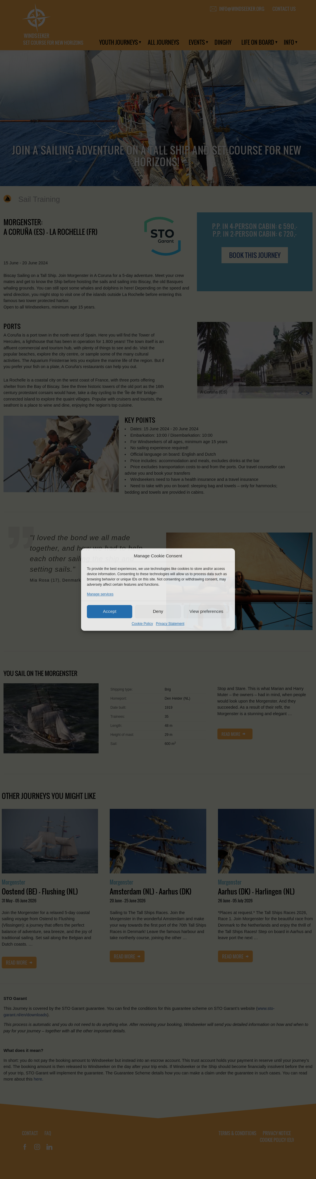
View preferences (207, 611)
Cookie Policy (142, 624)
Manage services (100, 594)
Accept (109, 611)
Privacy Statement (170, 624)
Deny (158, 611)
